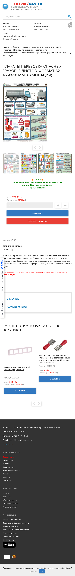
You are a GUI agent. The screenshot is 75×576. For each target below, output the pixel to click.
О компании (8, 460)
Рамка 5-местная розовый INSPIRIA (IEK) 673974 (17, 368)
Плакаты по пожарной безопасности (30, 50)
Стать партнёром (10, 533)
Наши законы (8, 467)
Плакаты (7, 50)
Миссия (6, 464)
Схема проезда (9, 540)
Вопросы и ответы (10, 507)
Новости (6, 477)
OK (42, 571)
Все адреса (7, 444)
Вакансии (7, 474)
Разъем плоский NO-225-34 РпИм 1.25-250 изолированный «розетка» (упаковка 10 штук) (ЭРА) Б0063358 (54, 359)
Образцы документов (12, 519)
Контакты (7, 480)
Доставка (7, 497)
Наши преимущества (11, 470)
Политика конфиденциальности (16, 523)
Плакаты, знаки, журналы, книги (46, 47)
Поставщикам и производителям (16, 530)
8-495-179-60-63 (42, 26)
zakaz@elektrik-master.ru (15, 36)
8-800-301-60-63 (11, 26)
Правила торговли (10, 526)
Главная (6, 47)
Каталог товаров (20, 47)
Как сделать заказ (10, 503)
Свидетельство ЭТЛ (11, 536)
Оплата (6, 493)
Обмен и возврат (10, 500)
